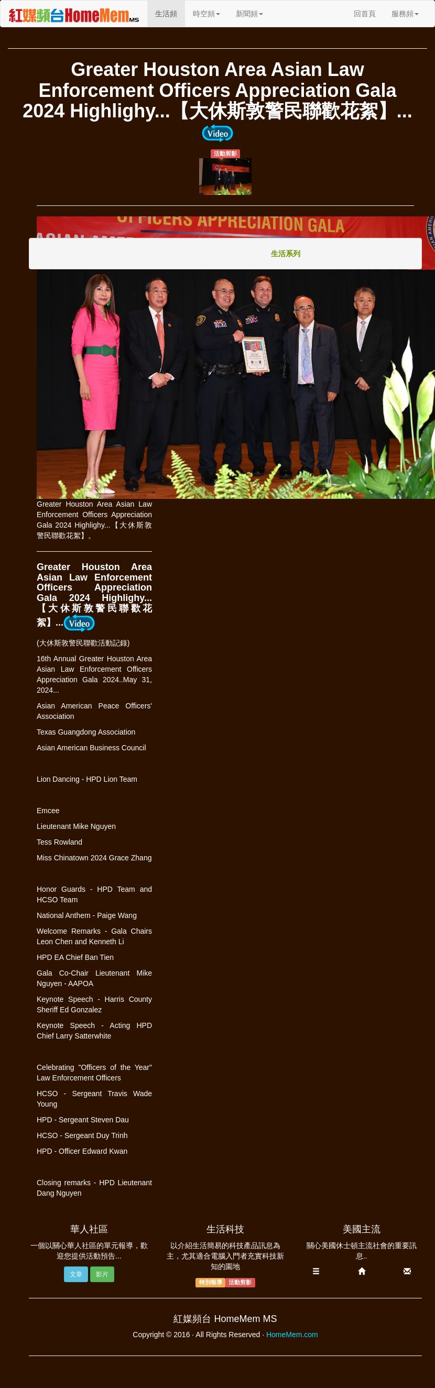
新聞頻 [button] (249, 13)
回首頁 (365, 13)
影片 (102, 1274)
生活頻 (170, 13)
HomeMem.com (292, 1334)
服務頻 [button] (405, 13)
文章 (76, 1274)
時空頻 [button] (206, 13)
